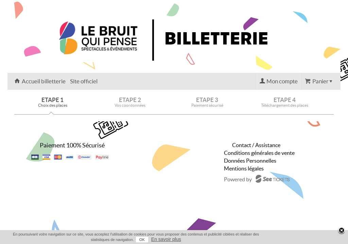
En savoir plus (328, 239)
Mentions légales (244, 168)
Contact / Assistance (256, 145)
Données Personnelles (250, 161)
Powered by (238, 179)
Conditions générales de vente (259, 153)
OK (303, 240)
